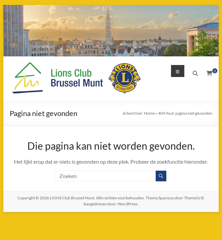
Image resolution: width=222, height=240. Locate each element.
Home (149, 113)
